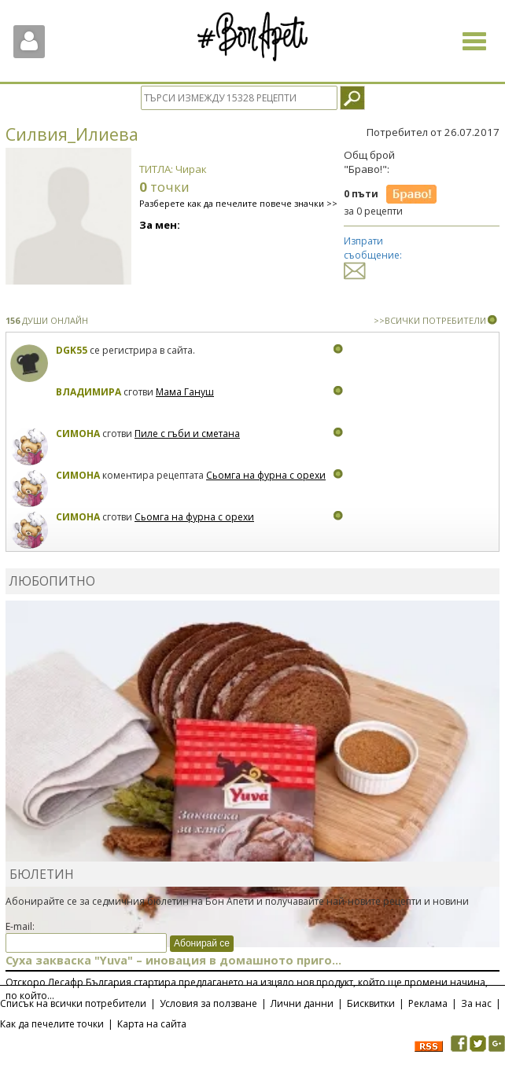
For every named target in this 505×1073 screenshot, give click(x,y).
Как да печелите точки (52, 1024)
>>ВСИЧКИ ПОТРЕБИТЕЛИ (430, 320)
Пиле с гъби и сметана (187, 433)
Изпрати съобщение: (373, 255)
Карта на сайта (151, 1024)
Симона (78, 433)
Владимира (88, 392)
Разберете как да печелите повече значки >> (238, 203)
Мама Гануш (185, 392)
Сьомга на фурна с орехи (266, 475)
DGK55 (73, 350)
